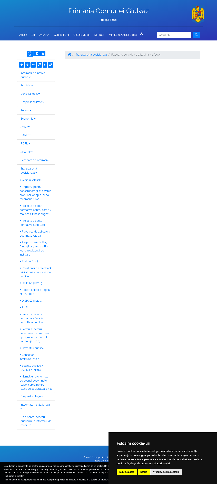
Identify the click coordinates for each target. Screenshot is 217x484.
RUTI (24, 307)
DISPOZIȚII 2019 (31, 283)
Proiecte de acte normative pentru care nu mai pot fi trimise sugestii (35, 210)
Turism (26, 110)
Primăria (27, 85)
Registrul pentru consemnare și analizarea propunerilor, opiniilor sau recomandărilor (35, 193)
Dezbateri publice (32, 348)
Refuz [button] (143, 472)
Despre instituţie (32, 396)
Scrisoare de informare (35, 160)
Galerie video (81, 34)
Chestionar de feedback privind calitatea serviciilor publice (36, 272)
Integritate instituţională (35, 406)
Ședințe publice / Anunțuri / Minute (31, 367)
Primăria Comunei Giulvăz (108, 11)
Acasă (23, 34)
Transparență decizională (29, 170)
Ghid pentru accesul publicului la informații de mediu (36, 421)
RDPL (25, 143)
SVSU (25, 127)
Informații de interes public (33, 75)
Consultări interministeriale (29, 357)
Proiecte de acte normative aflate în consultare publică (31, 318)
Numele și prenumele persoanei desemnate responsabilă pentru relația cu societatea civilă (36, 382)
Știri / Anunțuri (40, 34)
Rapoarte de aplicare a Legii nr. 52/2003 (35, 233)
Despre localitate (32, 102)
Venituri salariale (31, 180)
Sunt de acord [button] (126, 472)
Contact (99, 34)
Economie (28, 118)
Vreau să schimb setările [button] (166, 472)
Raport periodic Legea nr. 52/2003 (35, 292)
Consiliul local (30, 93)
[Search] (174, 35)
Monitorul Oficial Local (123, 34)
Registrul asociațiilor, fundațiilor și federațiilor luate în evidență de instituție (34, 248)
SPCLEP (27, 151)
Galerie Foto (61, 34)
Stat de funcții (29, 261)
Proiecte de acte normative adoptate (32, 222)
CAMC (26, 135)
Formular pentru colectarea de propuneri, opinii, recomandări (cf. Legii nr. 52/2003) (35, 335)
